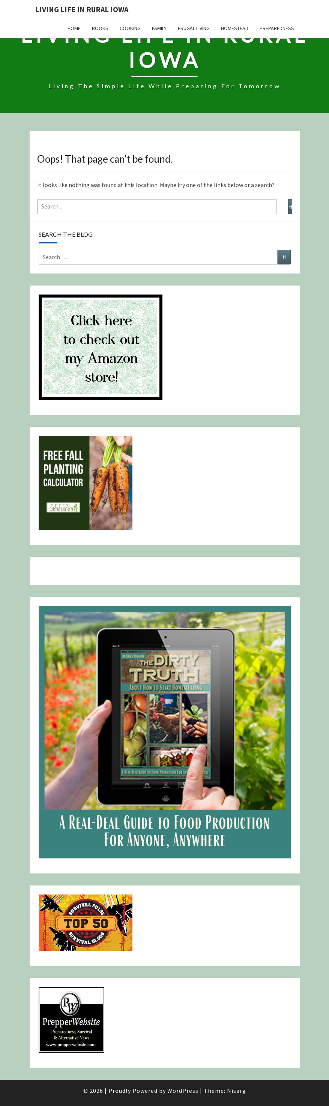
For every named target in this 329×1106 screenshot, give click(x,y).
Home (74, 28)
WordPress (182, 1090)
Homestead (234, 28)
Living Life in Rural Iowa (81, 9)
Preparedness (277, 28)
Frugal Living (194, 28)
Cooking (130, 28)
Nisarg (236, 1090)
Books (100, 28)
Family (159, 28)
